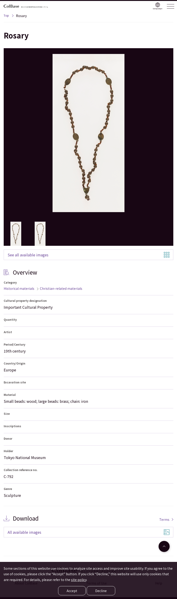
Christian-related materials (61, 288)
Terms (164, 519)
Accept (72, 590)
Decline (101, 590)
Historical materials (19, 288)
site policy (78, 579)
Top (6, 16)
